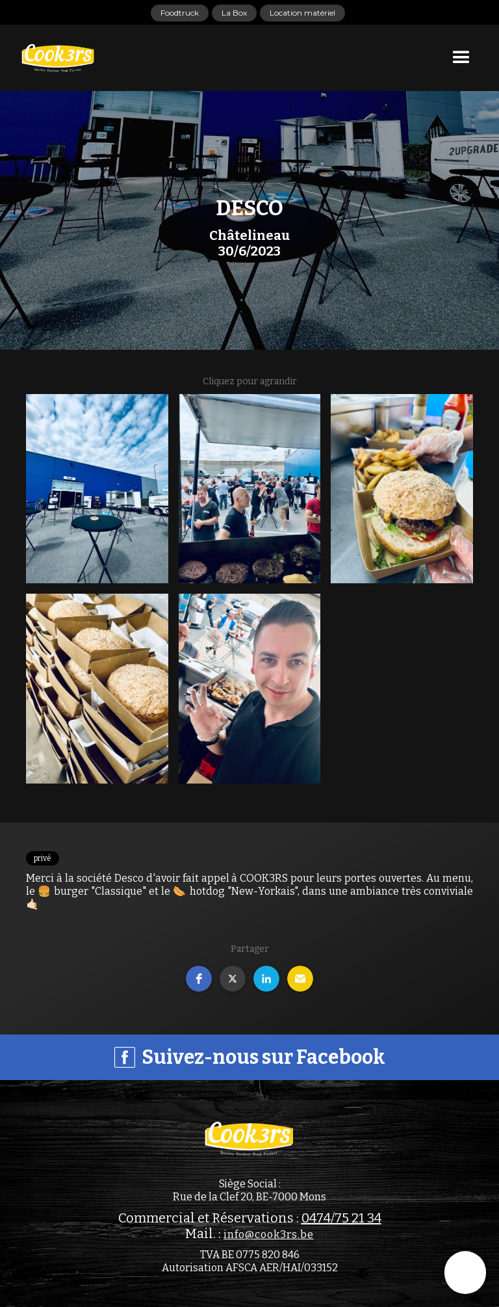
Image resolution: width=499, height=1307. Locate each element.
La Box (234, 13)
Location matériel (302, 13)
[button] (461, 58)
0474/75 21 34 (341, 1218)
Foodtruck (179, 13)
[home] (58, 58)
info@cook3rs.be (269, 1234)
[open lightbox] (97, 489)
